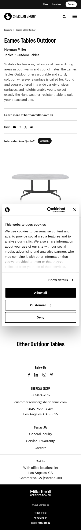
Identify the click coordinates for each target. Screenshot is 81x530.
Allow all (40, 292)
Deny (40, 317)
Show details (58, 280)
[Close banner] (74, 209)
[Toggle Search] (64, 16)
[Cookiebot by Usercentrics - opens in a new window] (48, 210)
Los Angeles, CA (40, 472)
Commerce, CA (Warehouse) (40, 477)
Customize (40, 305)
